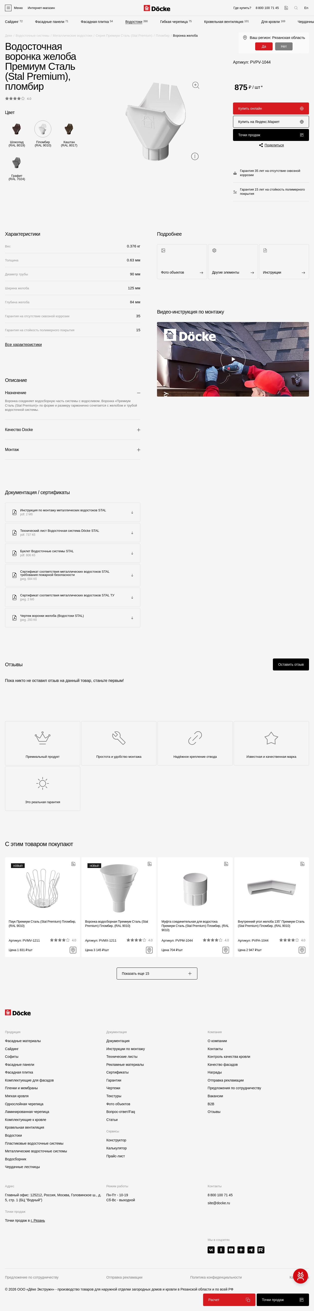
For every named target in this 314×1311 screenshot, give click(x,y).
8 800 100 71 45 (220, 1195)
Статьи (112, 1120)
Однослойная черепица (24, 1104)
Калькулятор (116, 1148)
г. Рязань (38, 1220)
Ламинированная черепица (27, 1112)
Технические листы (122, 1057)
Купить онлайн (271, 108)
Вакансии (215, 1096)
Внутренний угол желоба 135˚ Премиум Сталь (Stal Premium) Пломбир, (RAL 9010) (271, 924)
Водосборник (15, 1159)
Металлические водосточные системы (36, 1151)
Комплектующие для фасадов (29, 1080)
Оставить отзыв (291, 664)
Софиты (11, 1057)
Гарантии (113, 1080)
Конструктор (116, 1140)
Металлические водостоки (72, 35)
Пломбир (162, 35)
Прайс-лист (115, 1156)
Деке (8, 35)
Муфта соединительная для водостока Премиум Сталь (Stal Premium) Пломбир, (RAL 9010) (195, 926)
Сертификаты (117, 1072)
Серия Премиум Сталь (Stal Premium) (124, 35)
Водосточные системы (32, 35)
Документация (118, 1041)
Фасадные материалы (23, 1041)
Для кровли (270, 22)
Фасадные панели (49, 22)
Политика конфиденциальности (216, 1277)
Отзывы (214, 1112)
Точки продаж (271, 135)
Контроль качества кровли (229, 1057)
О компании (217, 1041)
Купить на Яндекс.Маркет (271, 122)
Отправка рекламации (226, 1080)
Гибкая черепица (174, 22)
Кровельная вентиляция (223, 22)
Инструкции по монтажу (125, 1049)
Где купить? (242, 7)
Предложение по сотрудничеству (32, 1277)
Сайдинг (12, 22)
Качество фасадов (223, 1065)
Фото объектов (118, 1104)
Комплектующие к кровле (25, 1120)
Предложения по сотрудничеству (234, 1088)
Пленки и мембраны (21, 1088)
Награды (215, 1072)
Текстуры (113, 1096)
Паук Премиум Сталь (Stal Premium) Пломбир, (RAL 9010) (42, 924)
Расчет (229, 1300)
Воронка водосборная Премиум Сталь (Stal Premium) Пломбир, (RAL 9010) (116, 924)
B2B (211, 1104)
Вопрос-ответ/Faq (120, 1112)
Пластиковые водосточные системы (34, 1143)
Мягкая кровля (17, 1096)
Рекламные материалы (125, 1065)
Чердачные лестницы (22, 1167)
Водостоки (133, 22)
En (306, 8)
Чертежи (113, 1088)
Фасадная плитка (95, 22)
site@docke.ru (219, 1203)
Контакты (215, 1049)
